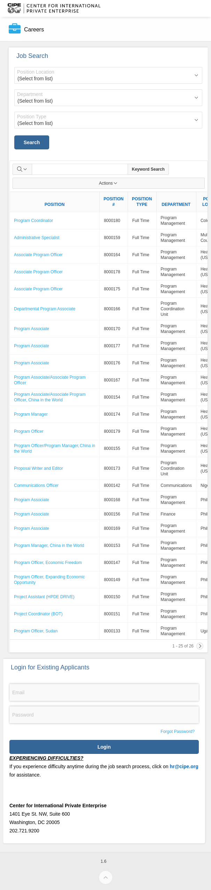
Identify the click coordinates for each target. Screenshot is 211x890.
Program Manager (31, 414)
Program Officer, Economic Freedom (48, 562)
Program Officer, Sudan (36, 631)
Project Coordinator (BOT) (38, 613)
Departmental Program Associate (44, 308)
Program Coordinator (33, 220)
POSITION (55, 204)
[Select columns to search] (22, 169)
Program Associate (31, 328)
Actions (108, 183)
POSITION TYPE (142, 201)
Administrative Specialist (36, 237)
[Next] (199, 646)
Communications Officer (36, 485)
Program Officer (28, 431)
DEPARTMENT (176, 204)
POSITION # (113, 201)
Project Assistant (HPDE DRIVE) (44, 596)
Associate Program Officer (38, 254)
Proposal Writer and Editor (38, 468)
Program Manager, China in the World (49, 545)
